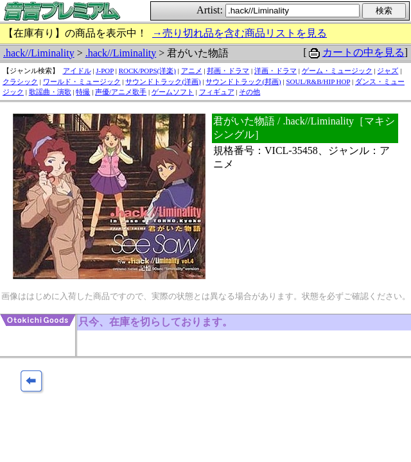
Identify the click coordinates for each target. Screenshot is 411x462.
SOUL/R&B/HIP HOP (318, 81)
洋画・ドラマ (275, 70)
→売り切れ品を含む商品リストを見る (239, 33)
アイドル (77, 70)
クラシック (20, 81)
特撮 (83, 92)
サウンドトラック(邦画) (243, 81)
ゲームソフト (173, 92)
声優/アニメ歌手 (120, 92)
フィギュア (216, 92)
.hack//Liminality (38, 52)
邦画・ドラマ (228, 70)
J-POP (105, 70)
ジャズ (387, 70)
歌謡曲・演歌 (50, 92)
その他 (249, 92)
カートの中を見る (363, 52)
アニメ (191, 70)
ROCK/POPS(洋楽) (147, 70)
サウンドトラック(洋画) (162, 81)
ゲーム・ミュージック (337, 70)
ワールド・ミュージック (82, 81)
